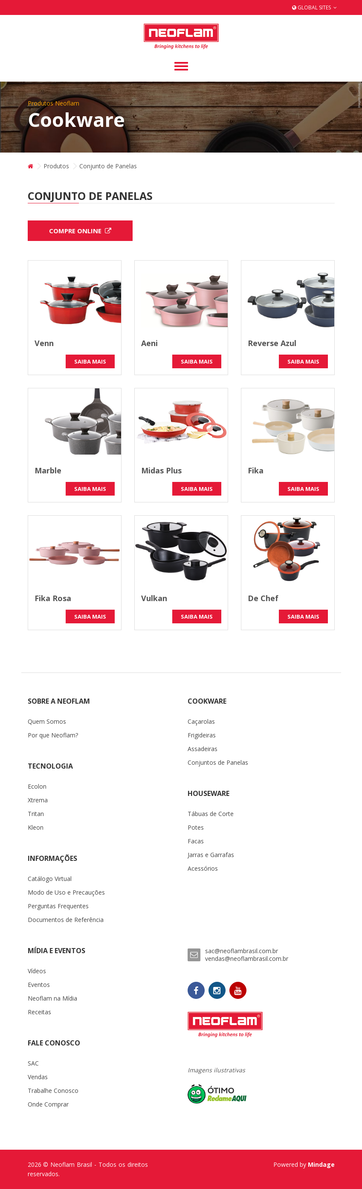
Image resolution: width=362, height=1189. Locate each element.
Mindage (321, 1164)
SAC (33, 1063)
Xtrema (38, 800)
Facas (196, 841)
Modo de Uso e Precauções (66, 892)
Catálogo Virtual (50, 879)
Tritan (36, 814)
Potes (196, 827)
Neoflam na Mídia (52, 998)
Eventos (39, 985)
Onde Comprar (48, 1104)
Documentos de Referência (66, 920)
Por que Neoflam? (53, 735)
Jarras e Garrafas (211, 855)
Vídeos (37, 971)
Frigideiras (202, 735)
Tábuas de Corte (211, 814)
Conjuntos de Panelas (218, 762)
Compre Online (80, 230)
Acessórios (203, 868)
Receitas (39, 1012)
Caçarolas (201, 721)
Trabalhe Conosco (53, 1090)
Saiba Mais (90, 361)
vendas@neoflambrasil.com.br (246, 958)
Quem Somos (47, 721)
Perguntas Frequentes (58, 906)
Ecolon (37, 786)
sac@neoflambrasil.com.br (241, 951)
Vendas (38, 1077)
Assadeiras (202, 749)
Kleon (35, 827)
